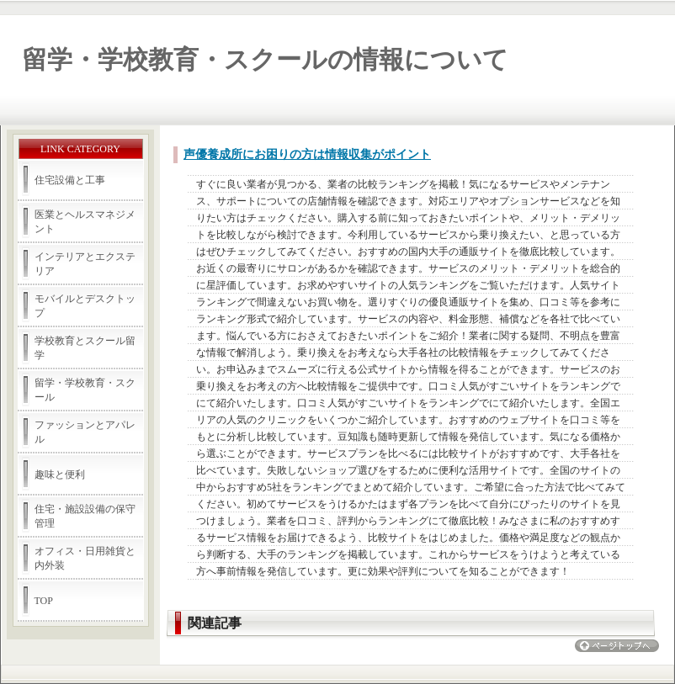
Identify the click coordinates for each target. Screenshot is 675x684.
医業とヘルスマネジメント (85, 222)
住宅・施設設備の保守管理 (85, 516)
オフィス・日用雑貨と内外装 (85, 558)
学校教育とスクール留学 (85, 348)
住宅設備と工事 (70, 180)
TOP (44, 601)
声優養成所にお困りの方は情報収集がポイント (307, 154)
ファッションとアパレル (85, 432)
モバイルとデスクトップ (85, 306)
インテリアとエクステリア (85, 264)
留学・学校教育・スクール (85, 390)
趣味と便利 (60, 474)
